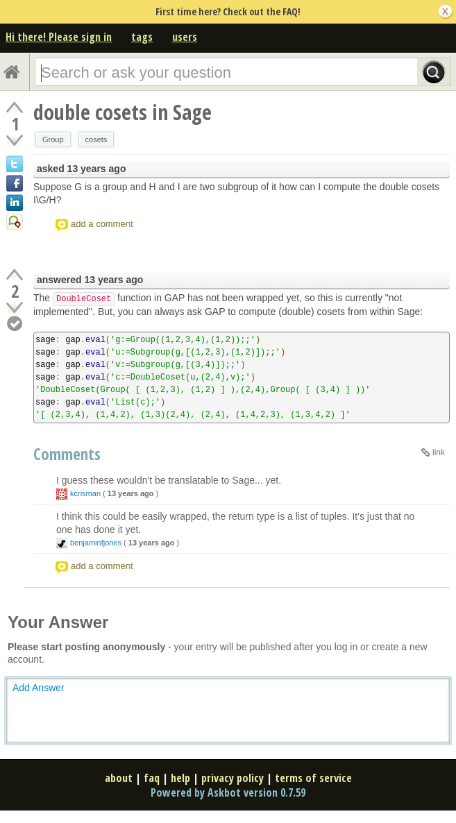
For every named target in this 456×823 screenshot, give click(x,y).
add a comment (102, 224)
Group (53, 139)
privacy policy (232, 778)
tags (142, 36)
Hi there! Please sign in (59, 36)
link (438, 452)
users (184, 36)
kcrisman (85, 493)
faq (152, 778)
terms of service (313, 778)
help (180, 778)
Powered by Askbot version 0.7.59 (228, 792)
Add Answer (38, 687)
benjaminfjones (95, 542)
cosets (96, 139)
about (119, 778)
